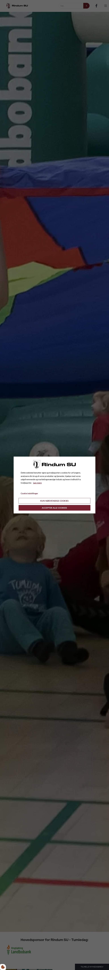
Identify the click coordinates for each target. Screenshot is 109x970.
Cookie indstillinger (29, 493)
